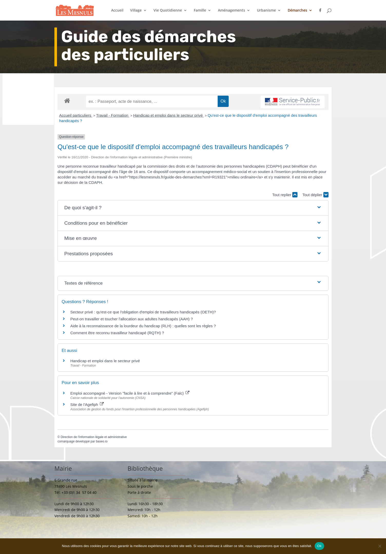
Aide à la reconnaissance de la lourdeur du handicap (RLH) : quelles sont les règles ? (143, 326)
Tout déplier (315, 194)
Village (136, 10)
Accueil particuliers (75, 115)
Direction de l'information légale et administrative (94, 437)
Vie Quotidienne (167, 10)
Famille (200, 10)
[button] (193, 207)
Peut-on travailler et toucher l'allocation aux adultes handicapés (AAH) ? (131, 319)
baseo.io (101, 441)
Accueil (117, 10)
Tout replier (284, 194)
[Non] (379, 546)
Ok (319, 546)
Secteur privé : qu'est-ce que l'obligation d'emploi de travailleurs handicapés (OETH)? (143, 312)
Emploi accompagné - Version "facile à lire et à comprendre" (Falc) (129, 393)
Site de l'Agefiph (87, 404)
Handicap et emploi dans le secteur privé (168, 115)
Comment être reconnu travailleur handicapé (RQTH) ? (117, 333)
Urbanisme (266, 10)
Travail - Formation (112, 115)
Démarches (297, 10)
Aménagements (231, 10)
